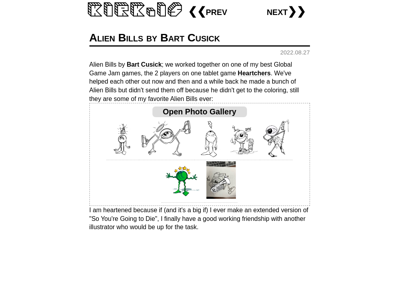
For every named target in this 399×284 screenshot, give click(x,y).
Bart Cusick (144, 64)
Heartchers (254, 73)
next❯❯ (286, 11)
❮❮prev (207, 11)
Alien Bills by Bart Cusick (154, 38)
